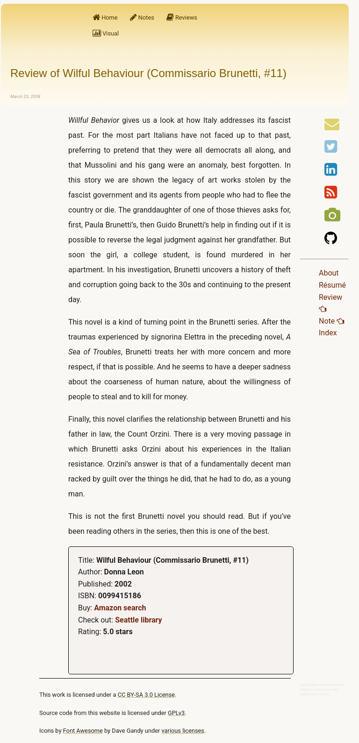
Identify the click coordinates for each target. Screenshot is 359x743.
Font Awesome (83, 730)
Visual (106, 33)
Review (330, 303)
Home (105, 17)
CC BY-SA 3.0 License (146, 694)
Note (331, 321)
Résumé (332, 285)
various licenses (183, 730)
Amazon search (120, 607)
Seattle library (138, 620)
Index (328, 332)
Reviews (181, 17)
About (329, 273)
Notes (142, 17)
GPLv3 (176, 712)
